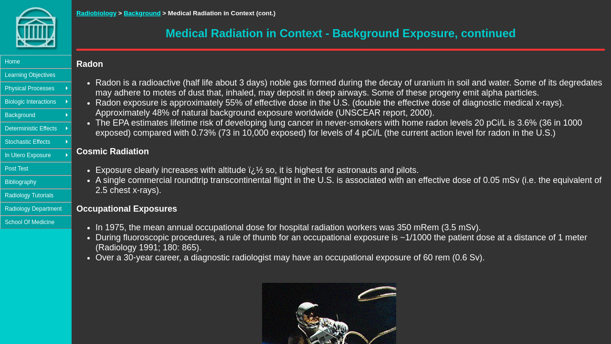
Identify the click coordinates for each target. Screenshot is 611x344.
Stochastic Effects (27, 142)
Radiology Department (33, 208)
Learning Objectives (30, 75)
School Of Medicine (29, 222)
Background (20, 115)
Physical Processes (29, 88)
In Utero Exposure (28, 155)
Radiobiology (96, 13)
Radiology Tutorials (29, 195)
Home (12, 61)
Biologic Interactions (30, 101)
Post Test (16, 168)
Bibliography (20, 182)
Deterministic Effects (31, 128)
